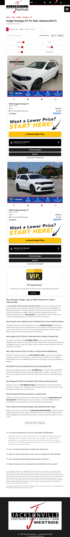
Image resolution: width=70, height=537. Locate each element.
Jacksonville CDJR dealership (40, 410)
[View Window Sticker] (14, 99)
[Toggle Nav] (67, 9)
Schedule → (34, 293)
